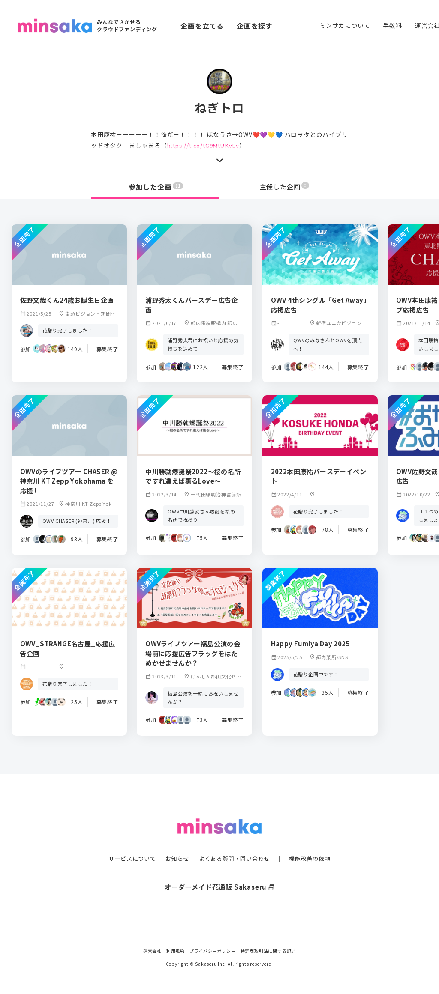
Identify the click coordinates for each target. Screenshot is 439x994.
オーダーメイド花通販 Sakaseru (220, 870)
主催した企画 (285, 187)
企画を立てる (202, 26)
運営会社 (152, 951)
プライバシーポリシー (212, 951)
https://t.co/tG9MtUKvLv (205, 145)
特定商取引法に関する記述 (268, 951)
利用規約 (175, 951)
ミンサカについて (344, 25)
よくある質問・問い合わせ (235, 842)
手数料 (392, 25)
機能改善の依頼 (314, 842)
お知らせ (175, 842)
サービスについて (127, 842)
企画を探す (255, 26)
